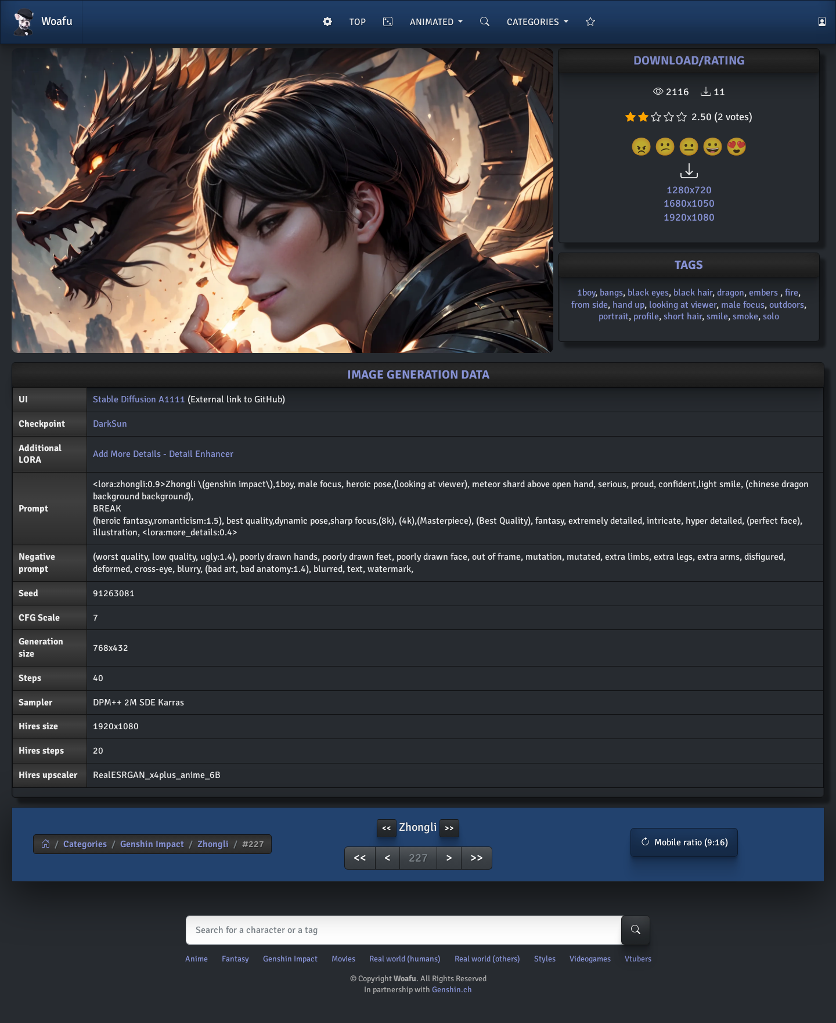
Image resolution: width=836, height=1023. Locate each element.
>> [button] (449, 828)
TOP (357, 22)
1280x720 (689, 189)
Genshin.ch (452, 990)
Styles (545, 959)
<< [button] (386, 828)
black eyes (648, 292)
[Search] (415, 930)
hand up (628, 305)
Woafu (41, 22)
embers (764, 292)
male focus (743, 305)
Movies (343, 959)
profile (646, 316)
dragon (730, 292)
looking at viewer (682, 305)
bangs (611, 292)
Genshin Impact (152, 844)
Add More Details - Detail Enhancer (163, 454)
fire (791, 292)
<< (360, 858)
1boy (586, 292)
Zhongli (213, 844)
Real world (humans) (405, 959)
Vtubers (638, 959)
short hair (683, 316)
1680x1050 (689, 203)
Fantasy (235, 959)
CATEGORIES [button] (534, 22)
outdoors (786, 305)
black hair (692, 292)
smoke (745, 316)
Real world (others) (487, 959)
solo (771, 316)
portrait (614, 316)
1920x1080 (689, 217)
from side (589, 305)
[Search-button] (635, 930)
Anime (196, 959)
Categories (85, 844)
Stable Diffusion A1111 (139, 399)
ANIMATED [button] (433, 22)
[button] (684, 842)
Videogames (590, 959)
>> (476, 858)
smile (717, 316)
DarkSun (110, 424)
